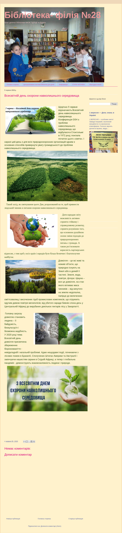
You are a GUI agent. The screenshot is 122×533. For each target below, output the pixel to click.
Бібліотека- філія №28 (52, 15)
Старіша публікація (76, 519)
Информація (63, 84)
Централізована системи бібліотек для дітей (38, 84)
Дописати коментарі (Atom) (51, 526)
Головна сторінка (13, 84)
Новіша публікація (13, 519)
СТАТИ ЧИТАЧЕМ (78, 84)
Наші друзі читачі (95, 84)
